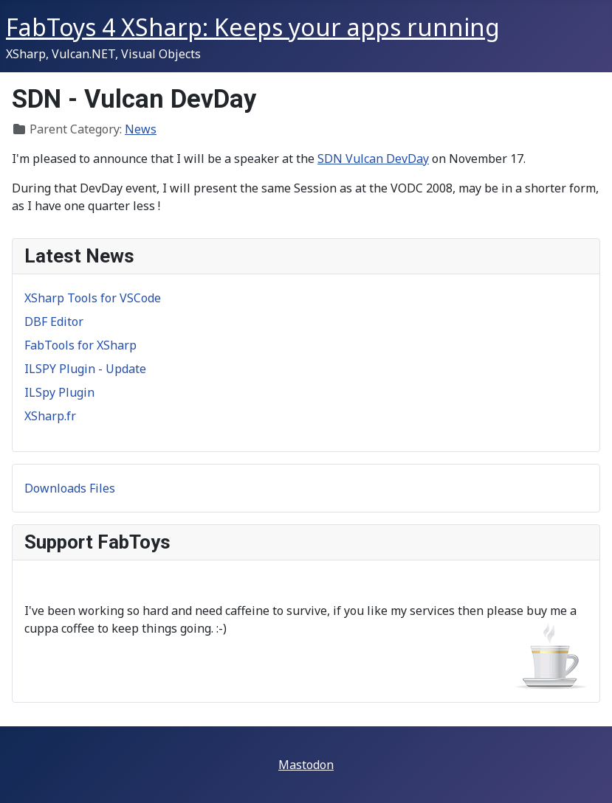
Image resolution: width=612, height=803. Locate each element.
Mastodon (306, 765)
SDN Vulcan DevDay (373, 158)
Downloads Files (69, 488)
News (141, 129)
